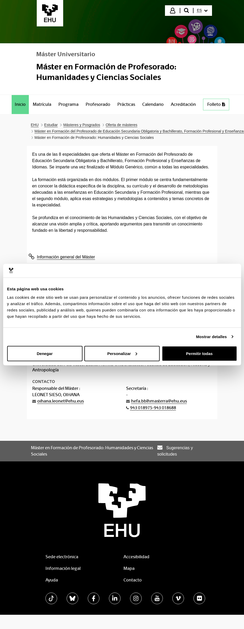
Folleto (218, 106)
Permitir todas (199, 353)
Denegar (45, 353)
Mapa (129, 568)
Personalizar (122, 353)
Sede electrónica (61, 556)
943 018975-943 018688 (153, 407)
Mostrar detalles (211, 336)
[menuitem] (202, 10)
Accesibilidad (136, 556)
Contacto (132, 580)
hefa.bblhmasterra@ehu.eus (159, 401)
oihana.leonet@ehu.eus (60, 401)
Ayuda (51, 580)
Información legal (63, 568)
